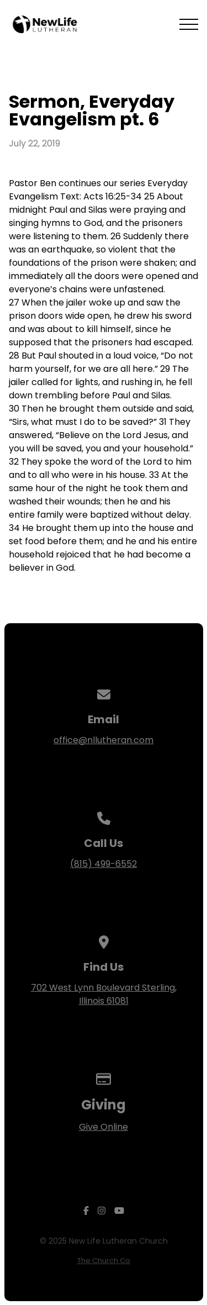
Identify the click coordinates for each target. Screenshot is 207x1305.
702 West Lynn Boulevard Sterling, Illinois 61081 (104, 994)
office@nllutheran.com (103, 740)
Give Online (103, 1126)
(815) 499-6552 (103, 863)
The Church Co (103, 1260)
